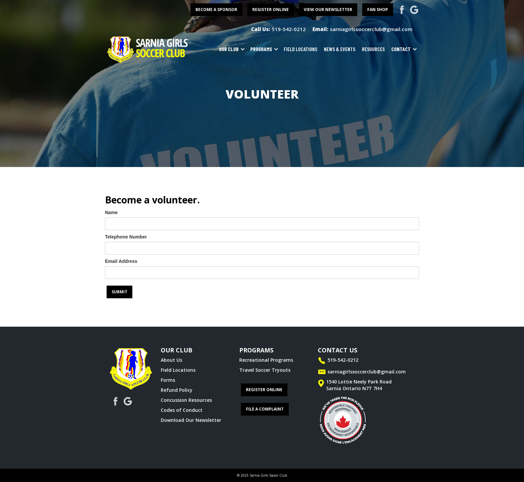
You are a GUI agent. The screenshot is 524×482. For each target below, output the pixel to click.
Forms (168, 380)
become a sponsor (216, 9)
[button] (230, 49)
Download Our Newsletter (191, 420)
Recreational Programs (266, 360)
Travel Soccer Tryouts (264, 370)
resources (373, 49)
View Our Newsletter (328, 9)
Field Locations (178, 370)
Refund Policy (176, 390)
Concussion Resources (186, 400)
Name (111, 212)
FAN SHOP (377, 9)
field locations (300, 49)
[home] (148, 49)
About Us (171, 360)
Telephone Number (126, 236)
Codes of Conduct (182, 410)
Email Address (121, 261)
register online (270, 9)
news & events (339, 49)
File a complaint (265, 409)
